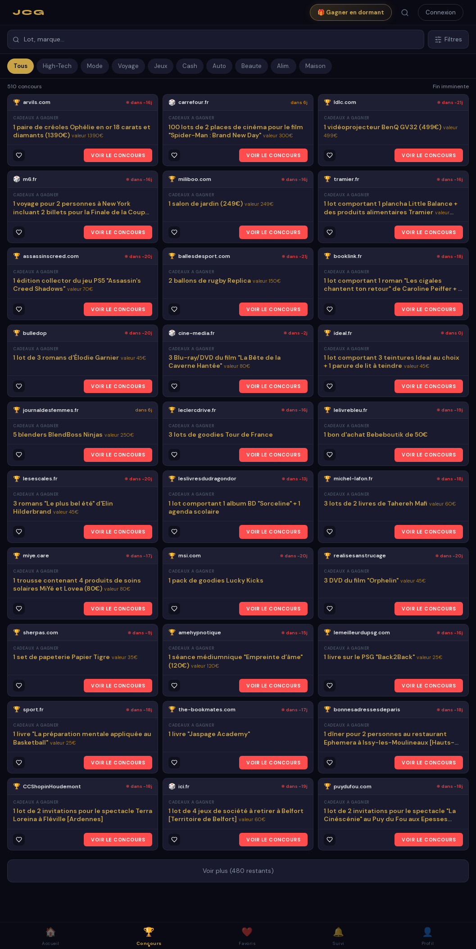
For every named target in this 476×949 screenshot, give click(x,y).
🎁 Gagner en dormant (350, 12)
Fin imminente (451, 86)
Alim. (283, 66)
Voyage (128, 66)
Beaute (251, 66)
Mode (95, 66)
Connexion (441, 12)
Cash (189, 66)
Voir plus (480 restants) (238, 871)
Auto (219, 66)
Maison (315, 66)
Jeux (160, 66)
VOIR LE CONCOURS (118, 155)
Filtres (448, 39)
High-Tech (57, 66)
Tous (20, 66)
